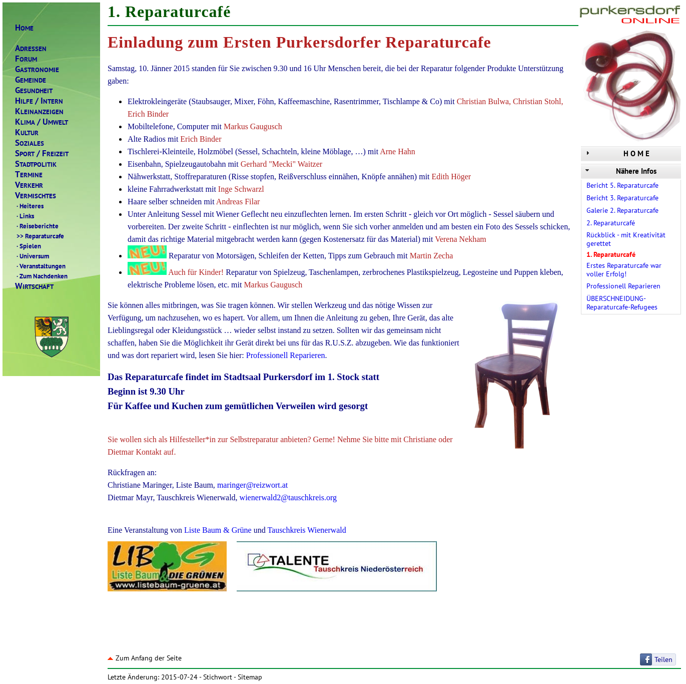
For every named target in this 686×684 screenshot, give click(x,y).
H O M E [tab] (616, 153)
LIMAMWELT (41, 122)
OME (24, 28)
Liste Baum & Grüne (218, 530)
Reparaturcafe (39, 235)
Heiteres (29, 205)
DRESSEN (31, 48)
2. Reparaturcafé (610, 222)
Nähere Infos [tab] (619, 171)
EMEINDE (30, 80)
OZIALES (29, 143)
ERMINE (29, 174)
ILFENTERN (39, 101)
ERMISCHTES (35, 195)
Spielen (28, 245)
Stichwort (217, 676)
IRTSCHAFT (34, 286)
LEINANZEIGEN (39, 111)
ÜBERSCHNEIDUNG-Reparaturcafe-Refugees (621, 302)
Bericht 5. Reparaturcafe (622, 185)
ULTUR (27, 132)
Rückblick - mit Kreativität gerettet (625, 239)
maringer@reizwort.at (252, 485)
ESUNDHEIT (34, 90)
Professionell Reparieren (623, 285)
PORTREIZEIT (42, 153)
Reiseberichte (37, 225)
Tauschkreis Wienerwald (306, 530)
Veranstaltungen (40, 265)
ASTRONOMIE (37, 69)
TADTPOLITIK (36, 164)
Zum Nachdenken (41, 275)
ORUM (26, 59)
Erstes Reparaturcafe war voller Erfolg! (623, 269)
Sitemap (250, 676)
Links (24, 215)
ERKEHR (29, 185)
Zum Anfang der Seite (145, 657)
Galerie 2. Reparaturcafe (622, 210)
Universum (32, 255)
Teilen (663, 659)
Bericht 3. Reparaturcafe (622, 197)
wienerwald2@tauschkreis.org (288, 497)
